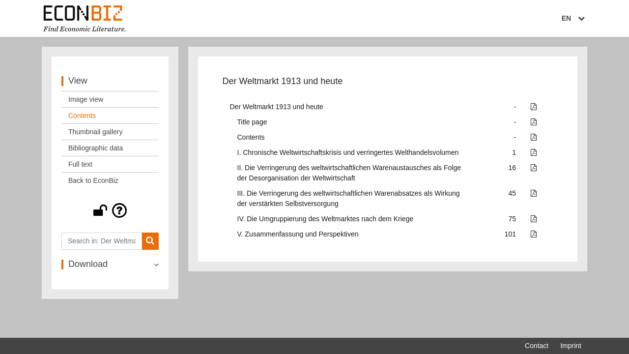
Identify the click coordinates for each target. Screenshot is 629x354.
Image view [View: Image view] (85, 99)
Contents (251, 137)
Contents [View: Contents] (82, 115)
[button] (110, 210)
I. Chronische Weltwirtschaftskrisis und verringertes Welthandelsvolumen (348, 152)
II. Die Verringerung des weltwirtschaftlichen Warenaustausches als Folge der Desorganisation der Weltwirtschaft (349, 173)
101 (510, 234)
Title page (252, 122)
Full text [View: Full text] (80, 164)
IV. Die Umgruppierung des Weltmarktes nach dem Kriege (325, 219)
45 (512, 193)
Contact (536, 346)
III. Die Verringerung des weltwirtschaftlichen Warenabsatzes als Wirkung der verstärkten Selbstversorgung (348, 198)
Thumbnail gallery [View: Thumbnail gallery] (95, 132)
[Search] (150, 241)
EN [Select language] (574, 18)
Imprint (570, 346)
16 (512, 168)
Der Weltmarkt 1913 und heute (276, 107)
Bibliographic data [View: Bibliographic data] (95, 148)
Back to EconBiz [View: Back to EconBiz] (93, 180)
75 (512, 219)
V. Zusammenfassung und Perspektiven (298, 234)
